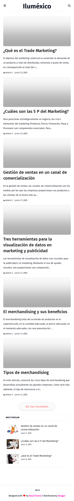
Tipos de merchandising (26, 372)
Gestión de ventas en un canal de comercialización (35, 175)
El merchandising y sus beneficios (35, 311)
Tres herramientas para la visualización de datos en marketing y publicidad (27, 245)
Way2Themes (35, 496)
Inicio (37, 490)
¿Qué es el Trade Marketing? (30, 50)
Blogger (61, 496)
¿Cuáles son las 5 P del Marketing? (36, 111)
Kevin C (9, 72)
